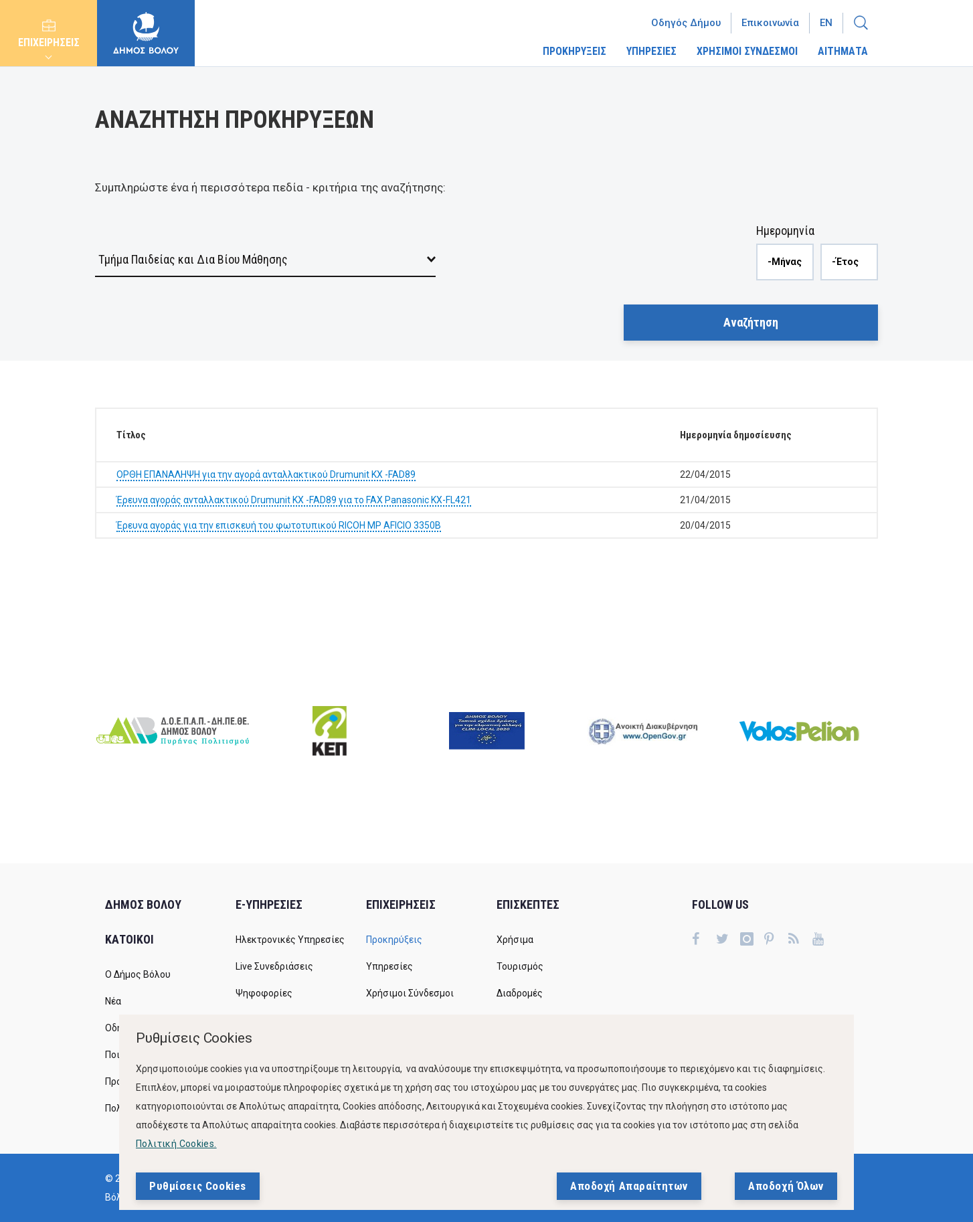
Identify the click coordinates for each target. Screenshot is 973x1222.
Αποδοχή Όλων (786, 1186)
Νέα (113, 1001)
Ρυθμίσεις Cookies (197, 1186)
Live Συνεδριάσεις (274, 966)
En (826, 23)
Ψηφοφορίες (264, 993)
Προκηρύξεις (394, 939)
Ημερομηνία (785, 231)
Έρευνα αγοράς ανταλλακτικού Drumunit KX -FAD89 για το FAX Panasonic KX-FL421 (293, 500)
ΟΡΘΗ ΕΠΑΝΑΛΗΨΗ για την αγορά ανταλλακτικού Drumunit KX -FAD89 (266, 474)
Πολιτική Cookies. (176, 1143)
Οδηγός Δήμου (686, 23)
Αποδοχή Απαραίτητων (629, 1186)
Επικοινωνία (770, 23)
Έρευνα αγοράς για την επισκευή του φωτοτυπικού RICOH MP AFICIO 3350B (278, 525)
